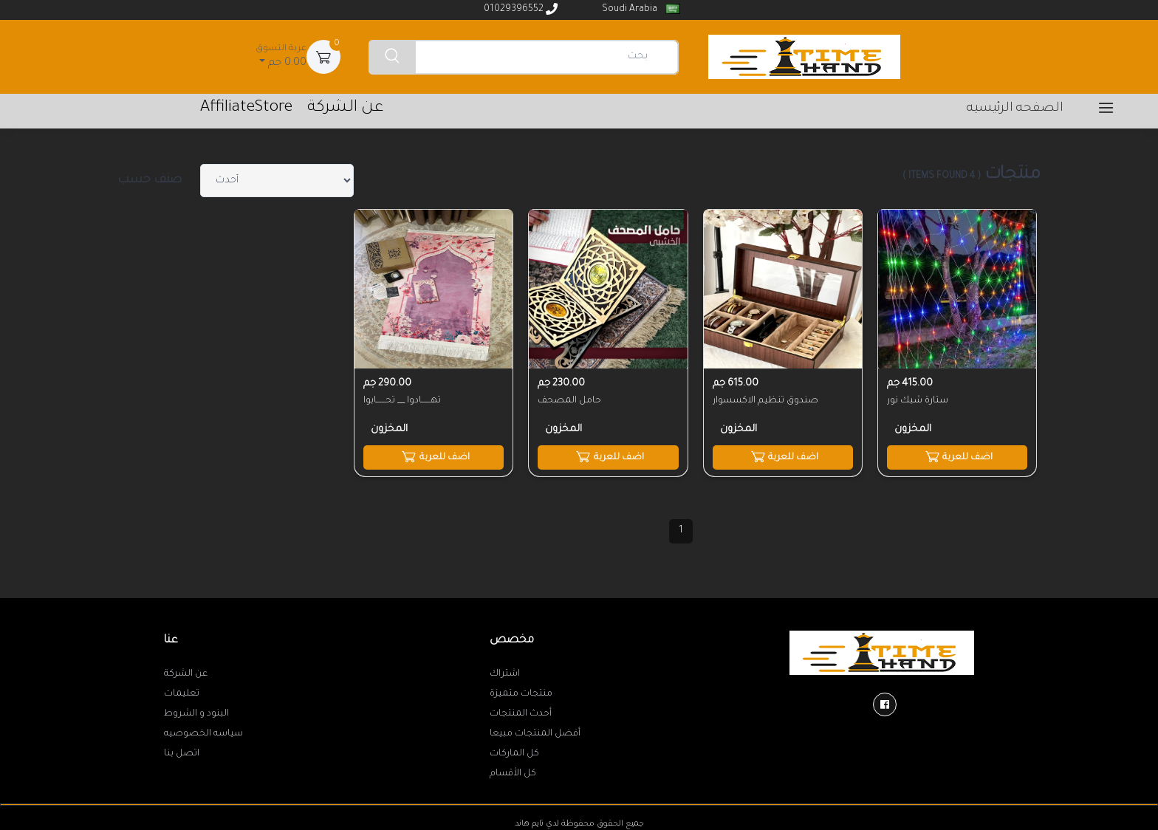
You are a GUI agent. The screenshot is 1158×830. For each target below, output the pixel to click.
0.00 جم (281, 55)
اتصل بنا (181, 753)
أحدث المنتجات (521, 713)
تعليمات (181, 693)
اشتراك (505, 673)
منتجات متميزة (521, 693)
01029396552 (521, 9)
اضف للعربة (957, 455)
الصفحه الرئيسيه (1015, 109)
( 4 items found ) (941, 176)
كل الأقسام (513, 773)
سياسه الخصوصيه (203, 733)
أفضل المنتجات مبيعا (535, 733)
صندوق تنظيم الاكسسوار (765, 400)
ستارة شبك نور (917, 400)
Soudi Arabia (640, 9)
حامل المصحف (569, 400)
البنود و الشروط (196, 713)
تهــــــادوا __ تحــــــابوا (402, 400)
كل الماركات (514, 753)
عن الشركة (186, 673)
